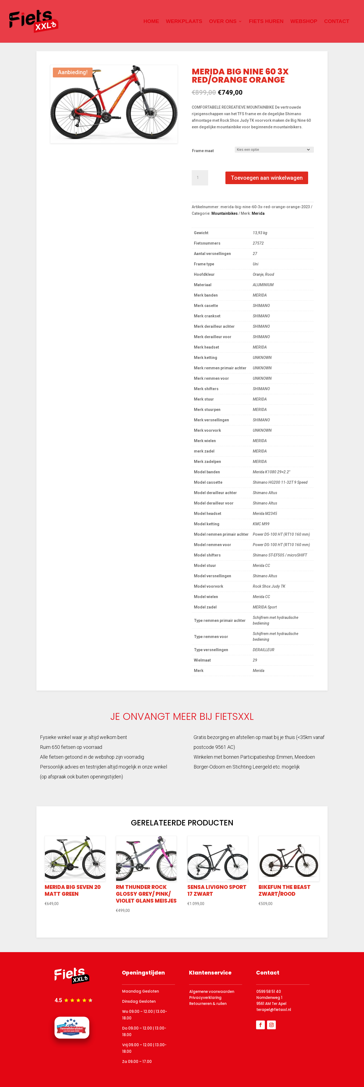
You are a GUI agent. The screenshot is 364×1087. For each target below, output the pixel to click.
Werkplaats (184, 21)
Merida (258, 213)
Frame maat (203, 151)
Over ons (222, 21)
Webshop (303, 21)
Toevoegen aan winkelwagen (267, 178)
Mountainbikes (224, 213)
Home (151, 21)
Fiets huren (266, 21)
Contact (336, 21)
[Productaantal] (200, 177)
